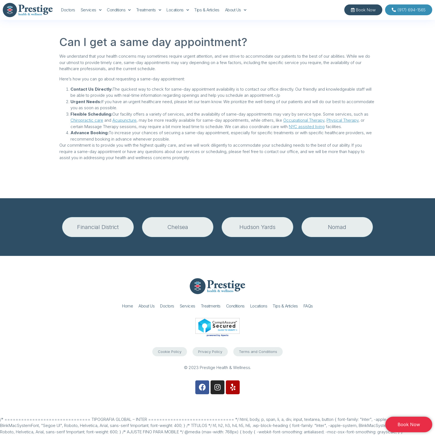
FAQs (308, 306)
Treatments (148, 10)
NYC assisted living (307, 126)
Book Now (409, 424)
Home (127, 306)
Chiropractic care (86, 120)
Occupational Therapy (303, 120)
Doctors (68, 9)
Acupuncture (124, 120)
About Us (235, 10)
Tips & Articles (206, 9)
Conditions (119, 10)
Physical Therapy (342, 120)
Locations (177, 10)
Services (91, 10)
